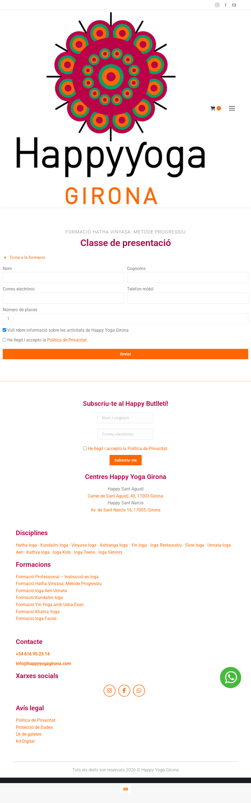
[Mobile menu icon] (231, 108)
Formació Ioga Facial (36, 618)
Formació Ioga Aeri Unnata (41, 590)
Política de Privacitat (67, 340)
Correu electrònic (19, 289)
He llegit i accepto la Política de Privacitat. (128, 448)
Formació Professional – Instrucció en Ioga (57, 576)
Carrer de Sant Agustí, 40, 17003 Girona (125, 496)
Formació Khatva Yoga (38, 611)
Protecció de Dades (34, 727)
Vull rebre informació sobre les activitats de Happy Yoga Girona (68, 330)
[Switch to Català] (125, 789)
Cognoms (136, 268)
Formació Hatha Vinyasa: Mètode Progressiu (59, 583)
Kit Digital (25, 741)
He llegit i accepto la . (47, 340)
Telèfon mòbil (140, 289)
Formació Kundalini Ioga (39, 597)
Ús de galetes (28, 734)
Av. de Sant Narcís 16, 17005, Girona (126, 510)
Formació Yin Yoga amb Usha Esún (50, 604)
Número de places (20, 309)
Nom (7, 268)
